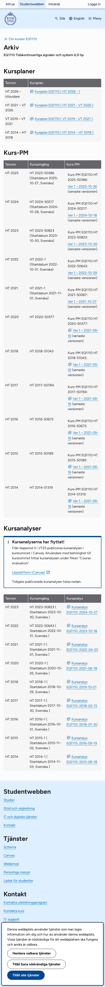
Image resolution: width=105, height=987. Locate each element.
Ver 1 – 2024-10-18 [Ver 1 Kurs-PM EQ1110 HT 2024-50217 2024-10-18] (82, 215)
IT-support (11, 919)
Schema (10, 847)
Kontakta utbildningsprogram (25, 902)
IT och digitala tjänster (20, 817)
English (79, 18)
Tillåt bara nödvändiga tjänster (36, 964)
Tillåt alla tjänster (25, 975)
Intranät (54, 4)
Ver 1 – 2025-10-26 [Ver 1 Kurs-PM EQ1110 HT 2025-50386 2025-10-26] (82, 186)
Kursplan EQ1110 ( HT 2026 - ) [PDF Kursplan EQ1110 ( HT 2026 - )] (57, 91)
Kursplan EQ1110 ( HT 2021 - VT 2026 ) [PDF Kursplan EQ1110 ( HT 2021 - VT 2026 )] (64, 105)
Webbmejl (11, 864)
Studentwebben (32, 4)
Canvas (9, 855)
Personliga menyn (17, 872)
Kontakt (9, 825)
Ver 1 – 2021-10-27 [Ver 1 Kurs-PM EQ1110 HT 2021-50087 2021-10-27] (82, 302)
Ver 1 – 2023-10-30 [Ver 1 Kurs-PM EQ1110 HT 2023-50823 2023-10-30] (82, 244)
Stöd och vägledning (19, 808)
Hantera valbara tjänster (31, 953)
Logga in (94, 4)
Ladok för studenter (18, 881)
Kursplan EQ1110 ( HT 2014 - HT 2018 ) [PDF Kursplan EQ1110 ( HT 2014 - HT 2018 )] (64, 132)
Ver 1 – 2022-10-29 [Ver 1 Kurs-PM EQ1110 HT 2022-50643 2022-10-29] (82, 273)
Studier (9, 800)
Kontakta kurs (14, 911)
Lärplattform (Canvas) (28, 572)
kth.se (10, 4)
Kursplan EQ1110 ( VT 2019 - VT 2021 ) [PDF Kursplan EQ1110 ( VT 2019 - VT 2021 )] (64, 119)
